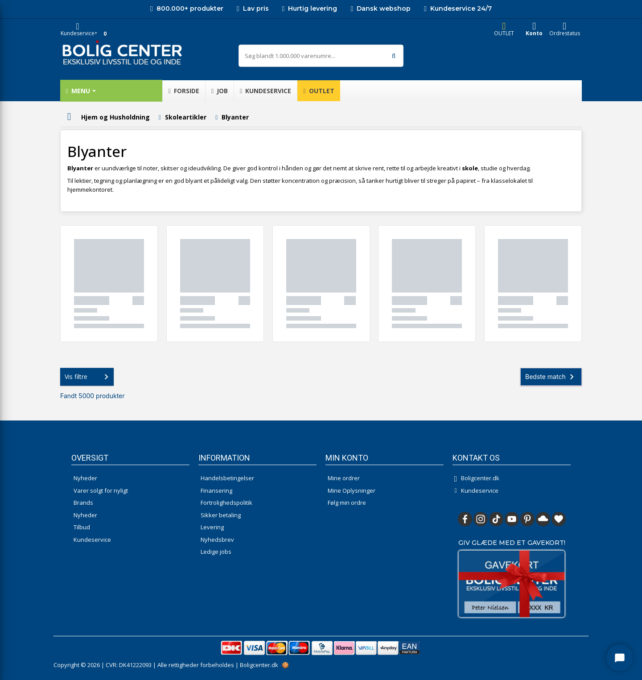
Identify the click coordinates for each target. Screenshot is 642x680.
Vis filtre (88, 376)
